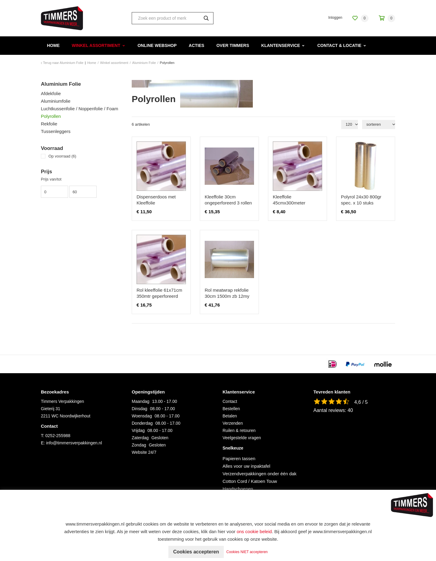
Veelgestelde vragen (242, 437)
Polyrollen (51, 116)
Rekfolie (49, 123)
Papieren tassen (239, 458)
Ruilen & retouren (239, 430)
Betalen (230, 415)
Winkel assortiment (96, 45)
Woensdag (142, 415)
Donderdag (142, 423)
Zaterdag (140, 437)
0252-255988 (58, 435)
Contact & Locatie (339, 45)
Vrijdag (138, 430)
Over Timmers (232, 45)
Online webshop (157, 45)
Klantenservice (280, 45)
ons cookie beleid (254, 531)
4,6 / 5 (361, 402)
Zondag (139, 445)
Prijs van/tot (51, 179)
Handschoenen (238, 488)
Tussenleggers (56, 131)
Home (53, 45)
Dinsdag (139, 408)
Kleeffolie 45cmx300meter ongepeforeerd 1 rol (292, 202)
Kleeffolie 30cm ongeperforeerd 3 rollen (228, 199)
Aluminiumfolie (56, 101)
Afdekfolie (51, 93)
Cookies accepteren (196, 551)
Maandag (140, 401)
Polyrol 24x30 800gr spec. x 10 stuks (361, 199)
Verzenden (233, 423)
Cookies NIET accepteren (247, 552)
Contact (230, 401)
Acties (196, 45)
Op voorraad (62, 156)
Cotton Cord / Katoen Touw (250, 481)
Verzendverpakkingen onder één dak (259, 473)
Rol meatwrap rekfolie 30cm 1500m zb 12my (227, 293)
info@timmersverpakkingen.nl (74, 442)
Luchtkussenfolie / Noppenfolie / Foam (79, 108)
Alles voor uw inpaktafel (246, 466)
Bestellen (231, 408)
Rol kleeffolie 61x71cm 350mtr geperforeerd (159, 293)
